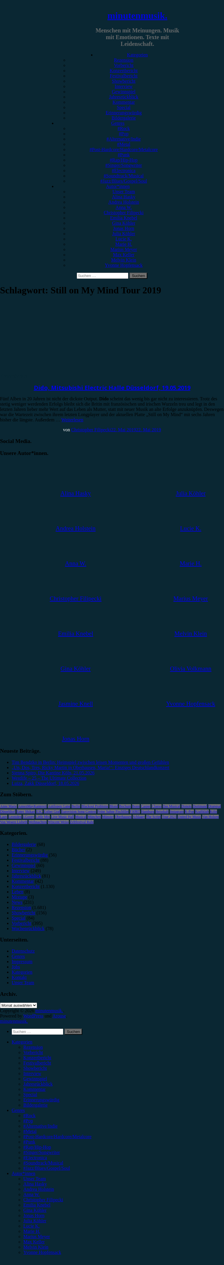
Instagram (177, 811)
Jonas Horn (123, 228)
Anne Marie (8, 806)
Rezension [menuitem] (33, 1047)
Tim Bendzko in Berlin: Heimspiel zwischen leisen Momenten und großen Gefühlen (90, 762)
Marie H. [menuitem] (31, 1231)
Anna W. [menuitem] (31, 1194)
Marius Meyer (123, 249)
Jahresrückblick (123, 96)
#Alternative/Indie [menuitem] (40, 1126)
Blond (113, 806)
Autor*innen (118, 186)
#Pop (124, 133)
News (17, 902)
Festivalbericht (123, 75)
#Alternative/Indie (123, 138)
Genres (117, 123)
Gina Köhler (123, 223)
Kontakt (19, 977)
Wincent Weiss (58, 822)
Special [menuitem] (30, 1094)
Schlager (139, 817)
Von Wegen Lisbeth (13, 822)
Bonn (136, 806)
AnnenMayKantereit (32, 806)
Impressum (22, 961)
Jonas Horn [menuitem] (33, 1215)
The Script (153, 817)
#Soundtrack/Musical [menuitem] (43, 1162)
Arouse (59, 1015)
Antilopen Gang (59, 806)
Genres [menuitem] (18, 1110)
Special (123, 107)
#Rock (124, 128)
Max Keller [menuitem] (34, 1241)
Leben (17, 891)
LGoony (28, 817)
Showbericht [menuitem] (35, 1068)
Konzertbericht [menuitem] (37, 1057)
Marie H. (123, 244)
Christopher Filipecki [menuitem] (43, 1199)
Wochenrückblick (28, 928)
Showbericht (124, 81)
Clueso (156, 806)
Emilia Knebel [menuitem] (36, 1204)
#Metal (123, 144)
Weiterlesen (72, 419)
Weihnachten (38, 822)
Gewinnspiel (124, 91)
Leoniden (15, 817)
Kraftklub (202, 811)
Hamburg (147, 811)
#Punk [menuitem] (29, 1141)
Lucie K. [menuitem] (31, 1226)
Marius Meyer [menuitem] (36, 1236)
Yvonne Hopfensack (123, 265)
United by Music (189, 817)
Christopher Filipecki (124, 212)
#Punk (124, 154)
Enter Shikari (26, 811)
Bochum (125, 806)
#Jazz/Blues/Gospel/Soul (123, 181)
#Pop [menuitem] (28, 1120)
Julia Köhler (123, 233)
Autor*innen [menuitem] (23, 1173)
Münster (108, 817)
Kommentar (124, 102)
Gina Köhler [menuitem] (35, 1210)
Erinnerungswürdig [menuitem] (41, 1099)
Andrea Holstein (123, 202)
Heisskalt (162, 811)
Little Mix (43, 817)
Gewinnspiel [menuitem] (35, 1078)
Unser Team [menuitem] (34, 1178)
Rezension (124, 60)
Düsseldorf (7, 811)
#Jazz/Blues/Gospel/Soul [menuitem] (46, 1168)
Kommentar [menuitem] (34, 1089)
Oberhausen (123, 817)
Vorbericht (123, 65)
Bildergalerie (123, 117)
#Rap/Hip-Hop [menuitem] (37, 1147)
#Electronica (124, 170)
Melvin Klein (123, 259)
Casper (145, 806)
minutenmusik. (137, 15)
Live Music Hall (62, 817)
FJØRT (135, 811)
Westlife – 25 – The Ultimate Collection (49, 778)
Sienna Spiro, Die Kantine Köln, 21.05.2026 (53, 772)
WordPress (33, 1015)
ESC (39, 811)
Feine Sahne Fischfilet (113, 811)
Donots (186, 806)
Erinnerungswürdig (124, 112)
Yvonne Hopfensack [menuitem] (42, 1252)
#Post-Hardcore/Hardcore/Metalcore (124, 149)
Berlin (75, 806)
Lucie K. (124, 238)
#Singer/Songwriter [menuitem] (41, 1152)
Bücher (18, 849)
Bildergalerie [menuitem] (35, 1105)
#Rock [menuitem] (29, 1115)
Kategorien (137, 54)
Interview (123, 86)
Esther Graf (52, 811)
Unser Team (123, 191)
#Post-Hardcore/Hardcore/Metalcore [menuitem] (57, 1136)
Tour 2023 (169, 817)
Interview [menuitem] (32, 1073)
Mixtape (19, 896)
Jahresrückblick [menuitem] (37, 1083)
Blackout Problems (94, 806)
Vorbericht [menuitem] (33, 1052)
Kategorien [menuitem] (22, 1041)
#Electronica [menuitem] (35, 1157)
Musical (81, 817)
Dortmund (200, 806)
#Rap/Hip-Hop (123, 160)
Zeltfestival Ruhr (82, 822)
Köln (213, 811)
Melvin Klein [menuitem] (35, 1247)
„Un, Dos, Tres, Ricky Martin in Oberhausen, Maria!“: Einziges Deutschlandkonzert (90, 767)
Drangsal (214, 806)
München (94, 817)
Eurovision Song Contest (78, 811)
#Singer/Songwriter (123, 165)
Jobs (16, 966)
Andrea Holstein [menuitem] (38, 1189)
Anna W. (124, 207)
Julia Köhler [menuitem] (34, 1220)
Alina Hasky (123, 196)
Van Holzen (210, 817)
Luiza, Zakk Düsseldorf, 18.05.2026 (45, 783)
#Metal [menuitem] (29, 1131)
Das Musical (171, 806)
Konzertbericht (124, 70)
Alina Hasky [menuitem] (35, 1183)
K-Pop (189, 811)
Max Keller (123, 254)
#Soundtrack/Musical (124, 175)
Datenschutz (23, 951)
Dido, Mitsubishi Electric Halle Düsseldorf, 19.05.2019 (112, 388)
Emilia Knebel (123, 217)
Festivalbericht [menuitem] (37, 1062)
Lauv (3, 817)
